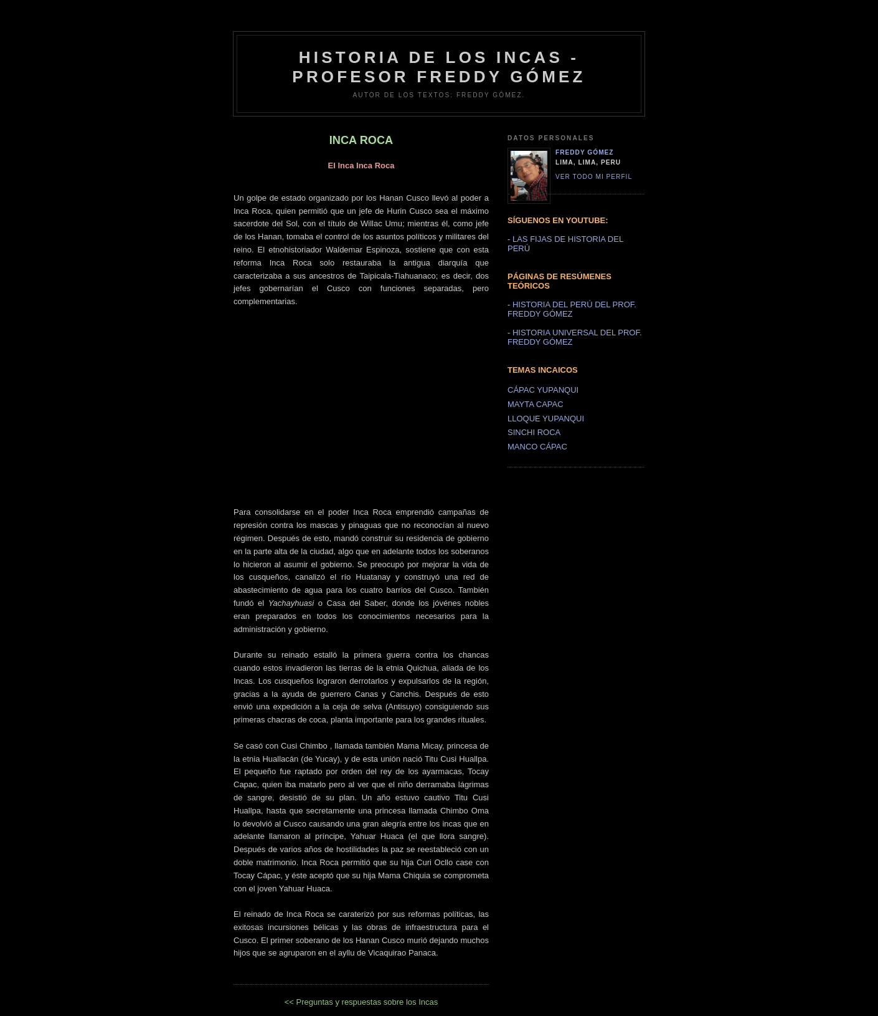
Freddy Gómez (584, 152)
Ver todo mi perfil (593, 176)
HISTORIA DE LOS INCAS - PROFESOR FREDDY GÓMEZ (438, 67)
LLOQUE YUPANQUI (545, 418)
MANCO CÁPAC (537, 446)
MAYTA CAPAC (535, 404)
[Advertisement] (361, 396)
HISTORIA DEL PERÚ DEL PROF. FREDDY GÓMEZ (571, 309)
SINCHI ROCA (533, 432)
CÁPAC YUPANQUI (542, 390)
